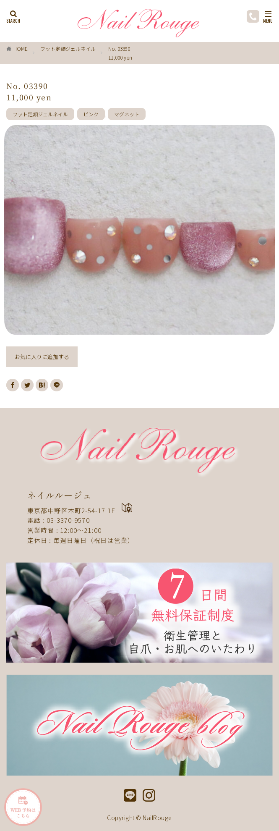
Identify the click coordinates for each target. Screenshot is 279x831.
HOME (20, 48)
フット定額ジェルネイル (68, 48)
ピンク (91, 114)
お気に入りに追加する (42, 357)
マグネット (126, 114)
